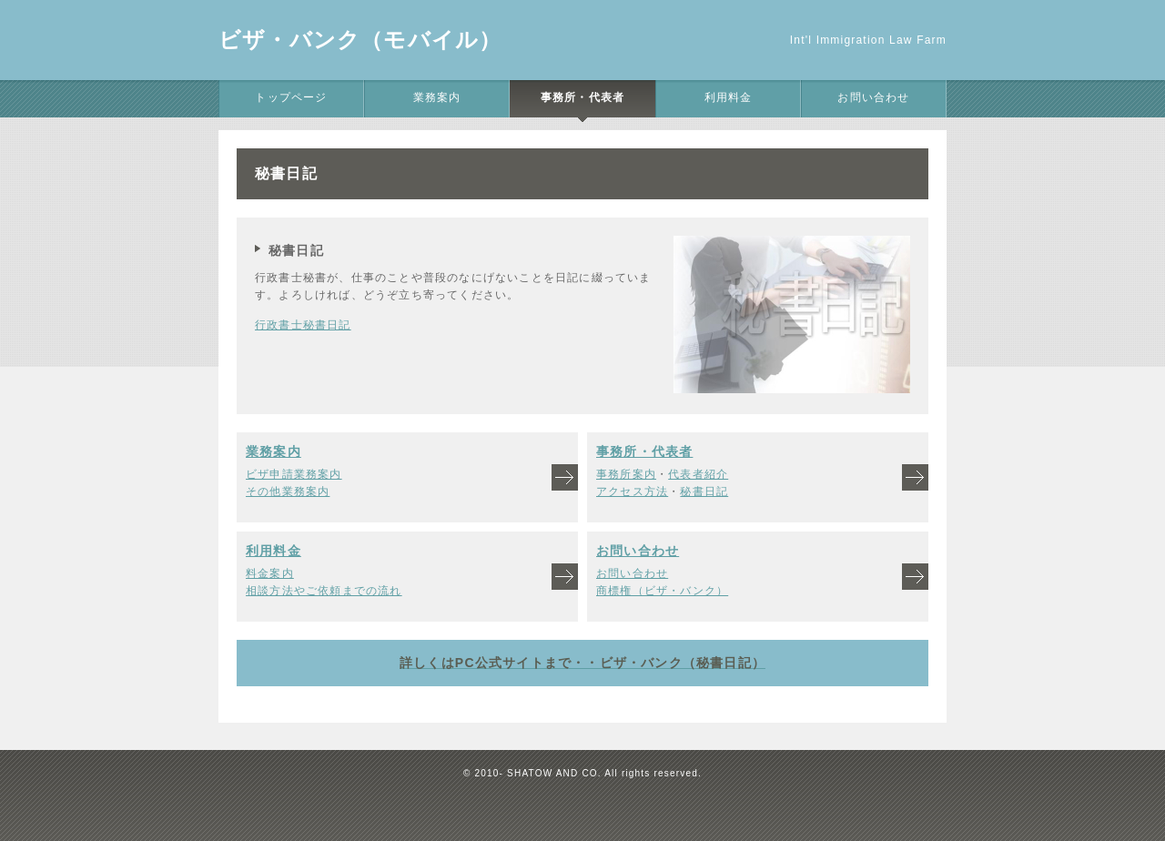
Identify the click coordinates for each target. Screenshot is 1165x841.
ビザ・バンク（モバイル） (359, 39)
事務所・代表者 (582, 97)
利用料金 (728, 97)
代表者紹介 (698, 474)
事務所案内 (626, 474)
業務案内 (437, 97)
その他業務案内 (287, 491)
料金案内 (270, 573)
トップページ (291, 97)
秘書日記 (704, 491)
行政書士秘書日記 (303, 325)
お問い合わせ (873, 97)
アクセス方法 (632, 491)
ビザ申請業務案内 (294, 474)
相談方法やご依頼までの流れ (324, 590)
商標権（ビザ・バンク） (662, 590)
